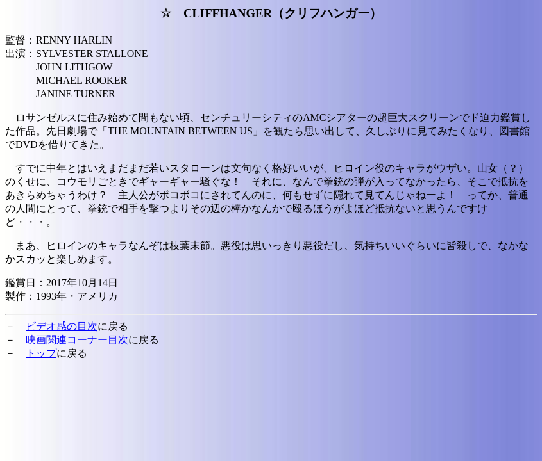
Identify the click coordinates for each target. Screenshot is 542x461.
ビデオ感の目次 (61, 326)
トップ (41, 353)
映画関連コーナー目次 (77, 339)
